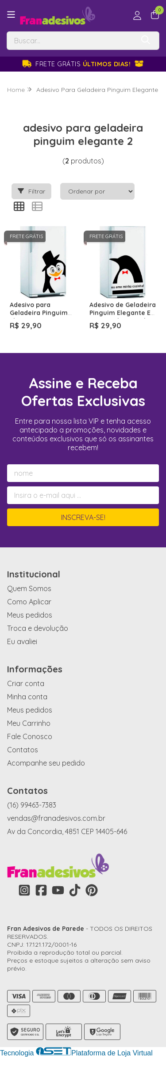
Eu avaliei (22, 641)
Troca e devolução (37, 628)
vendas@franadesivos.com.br (56, 818)
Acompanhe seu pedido (46, 763)
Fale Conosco (29, 736)
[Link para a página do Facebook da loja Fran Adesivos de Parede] (41, 890)
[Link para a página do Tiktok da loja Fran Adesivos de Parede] (75, 890)
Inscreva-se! (83, 517)
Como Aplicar (29, 601)
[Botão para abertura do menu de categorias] (11, 14)
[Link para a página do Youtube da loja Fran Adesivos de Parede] (58, 890)
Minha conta (27, 696)
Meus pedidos (29, 615)
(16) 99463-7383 (31, 804)
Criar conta (25, 683)
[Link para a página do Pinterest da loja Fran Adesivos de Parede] (91, 890)
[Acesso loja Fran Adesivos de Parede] (137, 15)
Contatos (22, 749)
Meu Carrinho (28, 723)
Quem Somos (29, 588)
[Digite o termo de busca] (70, 40)
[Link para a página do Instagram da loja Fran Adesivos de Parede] (24, 890)
